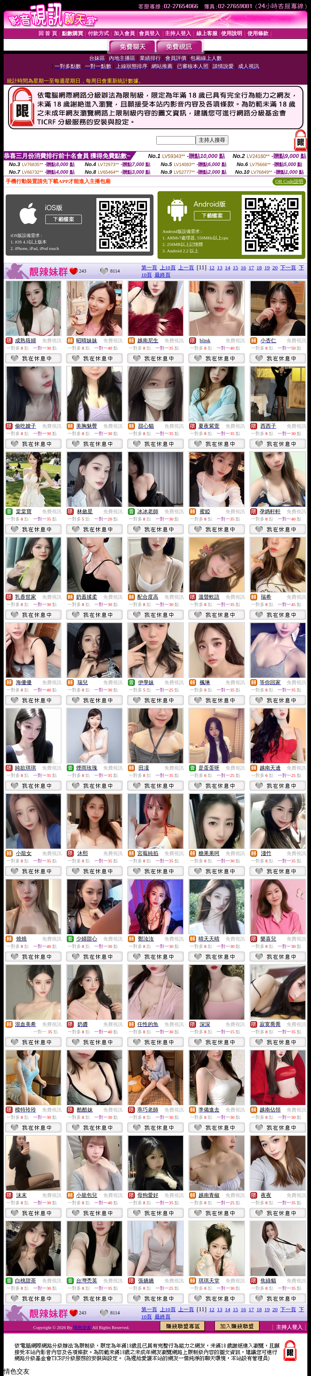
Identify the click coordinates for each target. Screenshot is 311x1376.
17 (251, 268)
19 (267, 268)
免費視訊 (52, 340)
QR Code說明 (289, 181)
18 (259, 268)
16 (243, 268)
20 (275, 268)
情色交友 (82, 1327)
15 (235, 268)
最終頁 (162, 275)
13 (219, 268)
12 (212, 268)
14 (227, 268)
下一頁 (288, 268)
